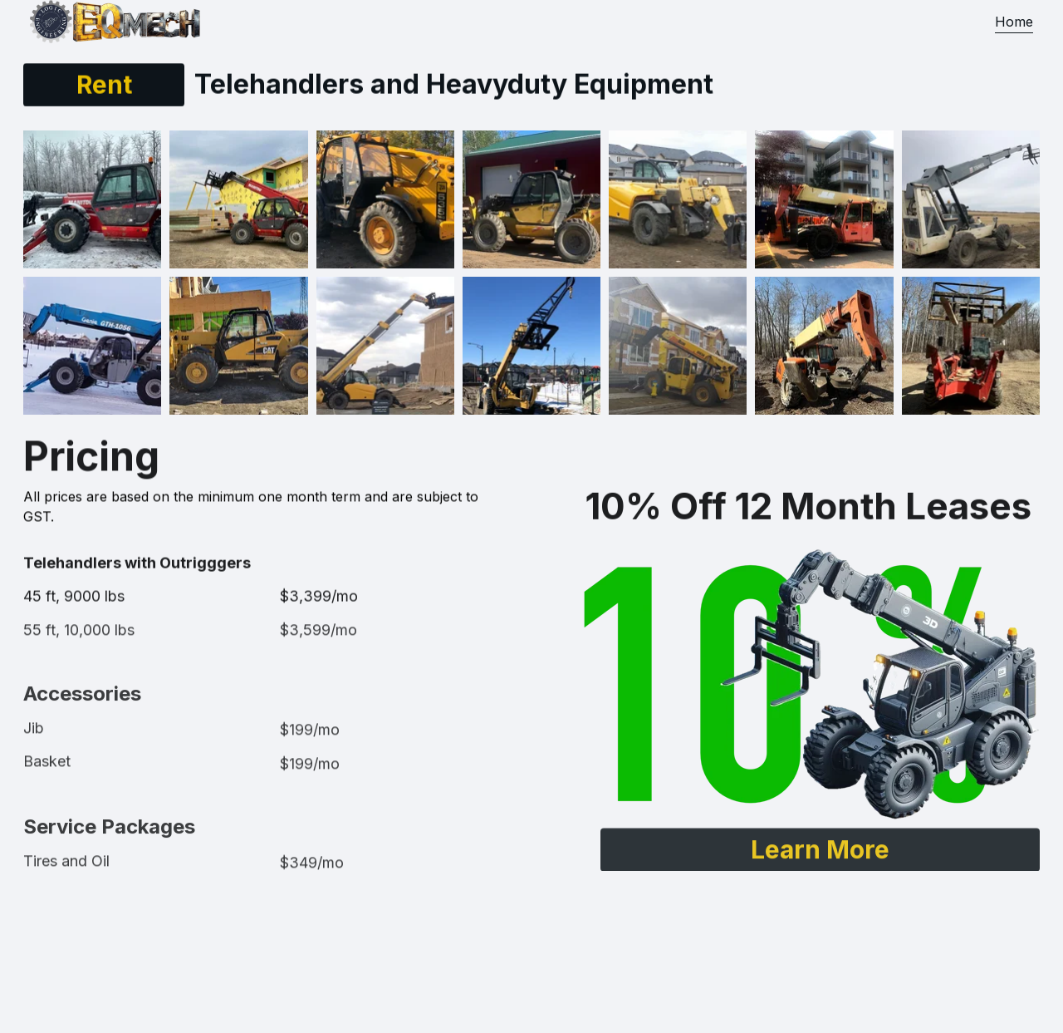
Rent (104, 85)
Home (1014, 21)
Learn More (820, 852)
